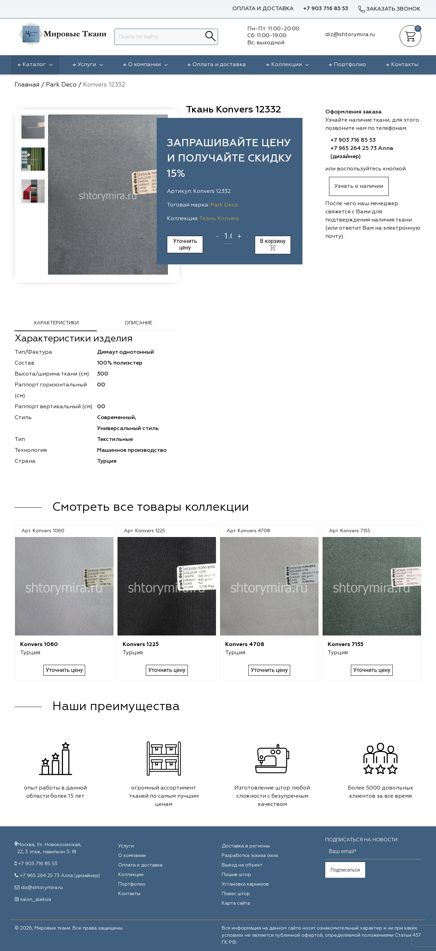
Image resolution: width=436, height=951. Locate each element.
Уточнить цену (185, 244)
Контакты (404, 64)
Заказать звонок (389, 9)
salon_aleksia (35, 899)
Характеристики (56, 323)
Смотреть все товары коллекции (150, 507)
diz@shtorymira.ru (42, 887)
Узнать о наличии (358, 186)
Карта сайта (236, 903)
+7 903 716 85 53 (325, 9)
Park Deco (224, 205)
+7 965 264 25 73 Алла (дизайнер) (60, 875)
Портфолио (350, 64)
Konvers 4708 (244, 644)
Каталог (37, 64)
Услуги (90, 64)
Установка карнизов (245, 884)
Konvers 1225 (141, 644)
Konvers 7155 (345, 644)
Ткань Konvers (219, 218)
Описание (138, 323)
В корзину (272, 244)
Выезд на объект (242, 865)
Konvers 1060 (39, 644)
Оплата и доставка (263, 9)
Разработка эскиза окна (250, 855)
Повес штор (236, 893)
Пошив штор (236, 874)
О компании (148, 64)
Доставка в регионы (246, 846)
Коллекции (290, 64)
